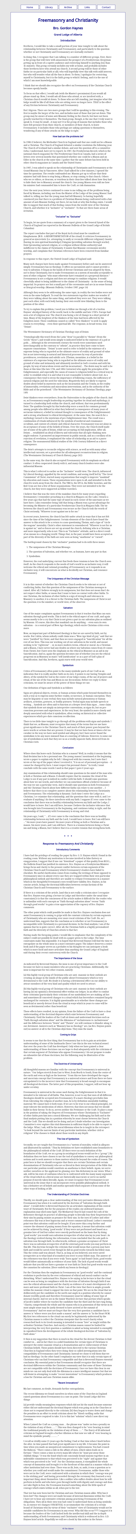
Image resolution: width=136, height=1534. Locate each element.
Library (49, 7)
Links (87, 7)
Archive (68, 7)
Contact (106, 7)
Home (29, 7)
